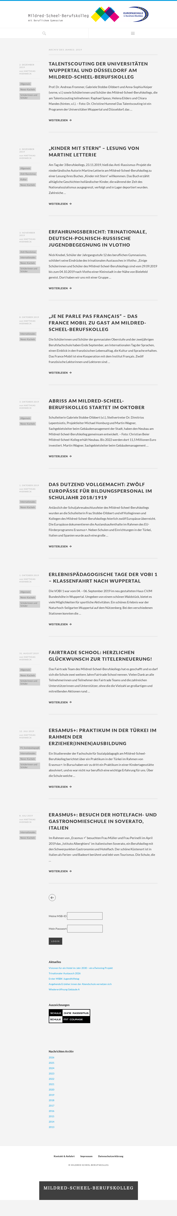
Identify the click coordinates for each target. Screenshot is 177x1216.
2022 (51, 1094)
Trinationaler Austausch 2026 (65, 989)
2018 (51, 1116)
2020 (51, 1105)
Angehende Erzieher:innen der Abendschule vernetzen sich (80, 1000)
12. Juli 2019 (26, 746)
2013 (51, 1143)
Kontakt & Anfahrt (64, 1172)
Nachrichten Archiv (61, 1067)
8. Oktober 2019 (29, 318)
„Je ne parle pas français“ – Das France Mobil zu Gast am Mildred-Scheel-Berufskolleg (101, 323)
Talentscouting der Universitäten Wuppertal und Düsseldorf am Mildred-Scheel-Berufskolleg (101, 69)
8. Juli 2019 (26, 831)
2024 (51, 1084)
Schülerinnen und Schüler (28, 97)
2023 (51, 1089)
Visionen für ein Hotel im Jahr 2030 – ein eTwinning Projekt (81, 984)
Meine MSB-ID (58, 932)
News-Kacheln (27, 90)
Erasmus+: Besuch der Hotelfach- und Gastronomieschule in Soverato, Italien (100, 836)
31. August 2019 (29, 662)
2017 (51, 1121)
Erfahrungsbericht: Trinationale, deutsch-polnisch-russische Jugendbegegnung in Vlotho (101, 238)
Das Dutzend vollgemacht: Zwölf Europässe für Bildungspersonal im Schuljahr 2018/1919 (100, 491)
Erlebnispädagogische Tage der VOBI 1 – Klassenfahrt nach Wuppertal (97, 582)
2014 (51, 1137)
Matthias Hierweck (27, 72)
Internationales (27, 258)
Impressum (86, 1172)
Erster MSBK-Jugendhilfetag (64, 994)
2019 (51, 1110)
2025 (51, 1078)
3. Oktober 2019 (29, 403)
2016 (51, 1127)
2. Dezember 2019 (26, 66)
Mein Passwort (58, 944)
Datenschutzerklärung (110, 1172)
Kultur (23, 180)
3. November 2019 (27, 234)
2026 (51, 1073)
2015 (51, 1132)
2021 (51, 1100)
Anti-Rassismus (28, 174)
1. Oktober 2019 (29, 486)
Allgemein (25, 84)
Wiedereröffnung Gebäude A (64, 1005)
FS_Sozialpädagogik (30, 764)
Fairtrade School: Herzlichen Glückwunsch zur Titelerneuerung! (94, 667)
